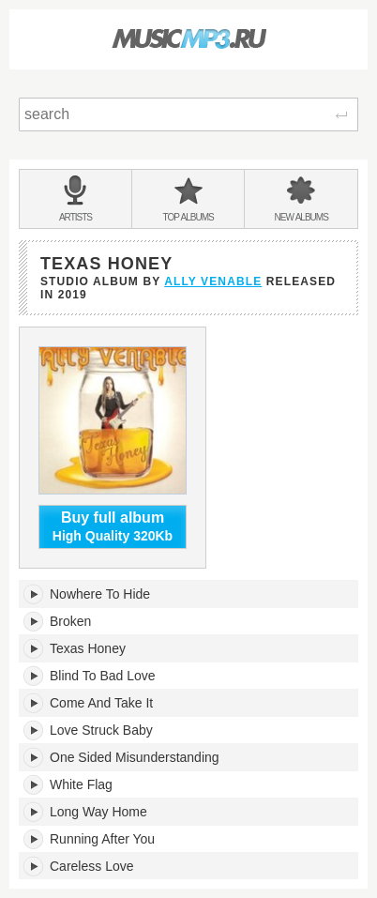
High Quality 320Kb (112, 526)
